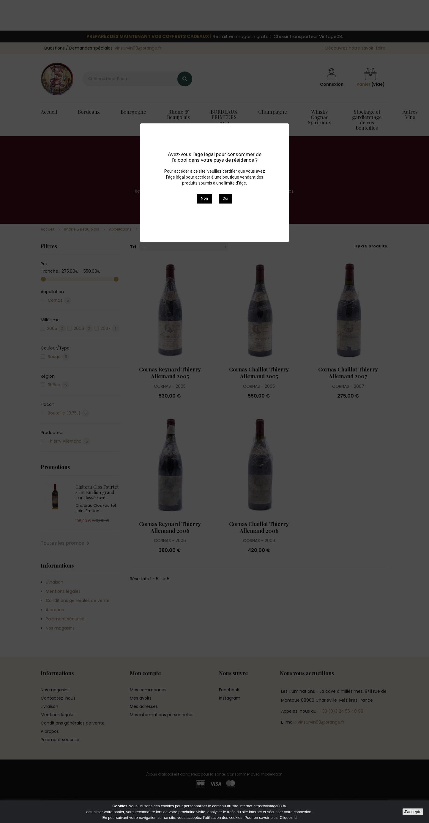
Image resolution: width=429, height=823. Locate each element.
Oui (225, 198)
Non (204, 198)
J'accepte (413, 811)
